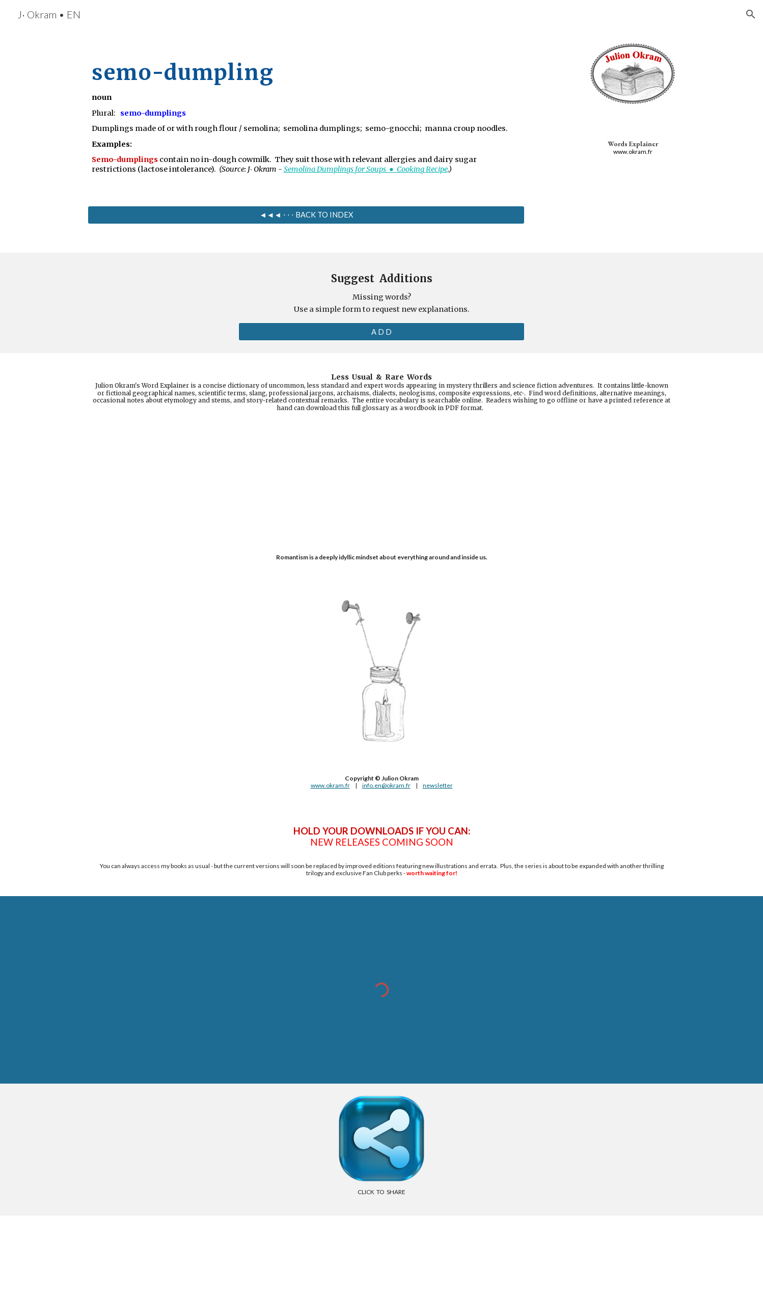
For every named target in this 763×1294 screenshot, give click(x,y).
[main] (306, 112)
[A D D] (381, 331)
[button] (751, 14)
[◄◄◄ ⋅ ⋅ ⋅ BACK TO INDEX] (306, 214)
